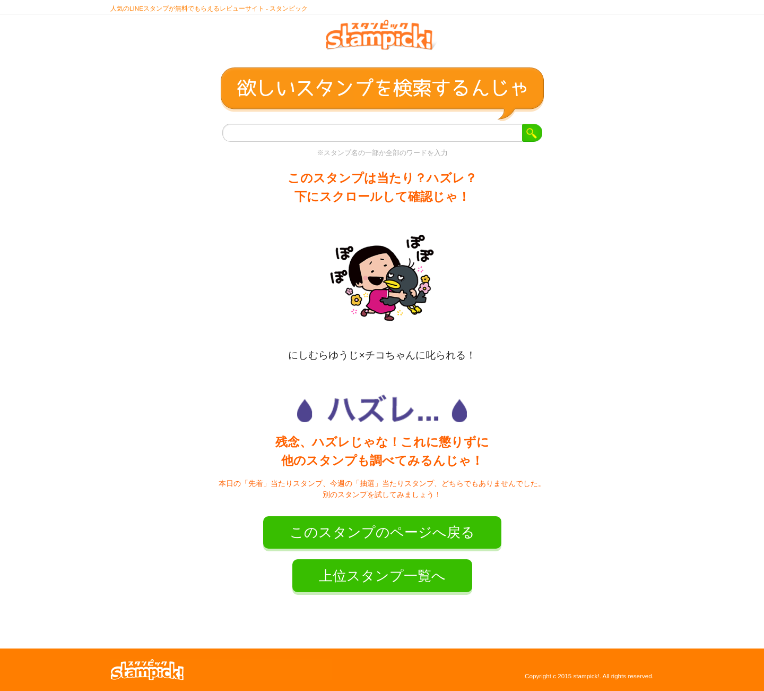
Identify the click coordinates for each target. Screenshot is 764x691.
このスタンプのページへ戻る (382, 532)
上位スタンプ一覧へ (382, 575)
